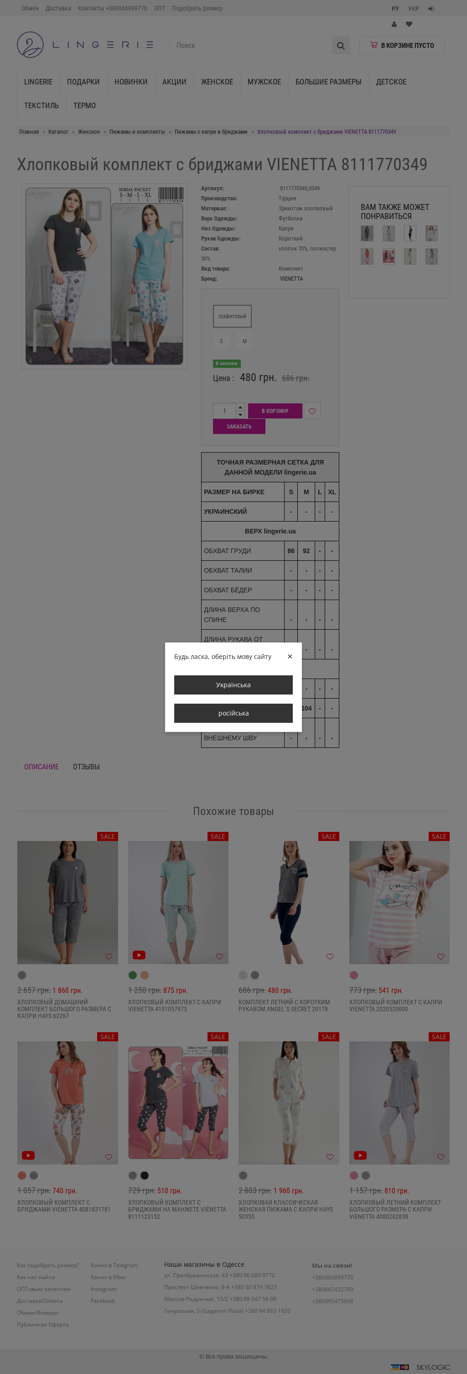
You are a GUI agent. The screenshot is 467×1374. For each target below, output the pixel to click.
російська (233, 713)
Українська (233, 684)
